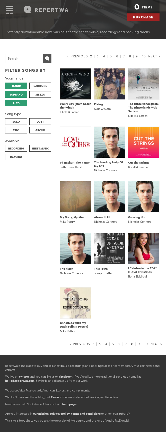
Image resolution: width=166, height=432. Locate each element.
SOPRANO (16, 94)
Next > (154, 56)
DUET (40, 121)
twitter (24, 376)
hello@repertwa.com (20, 381)
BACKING (16, 157)
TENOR (16, 86)
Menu (9, 10)
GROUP (40, 130)
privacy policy (60, 414)
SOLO (16, 121)
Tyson (55, 397)
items (143, 7)
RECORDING (16, 148)
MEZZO (40, 94)
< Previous (77, 56)
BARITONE (40, 86)
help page (69, 404)
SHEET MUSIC (40, 148)
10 (144, 56)
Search (47, 58)
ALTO (16, 103)
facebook (65, 376)
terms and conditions (86, 414)
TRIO (16, 130)
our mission (41, 414)
